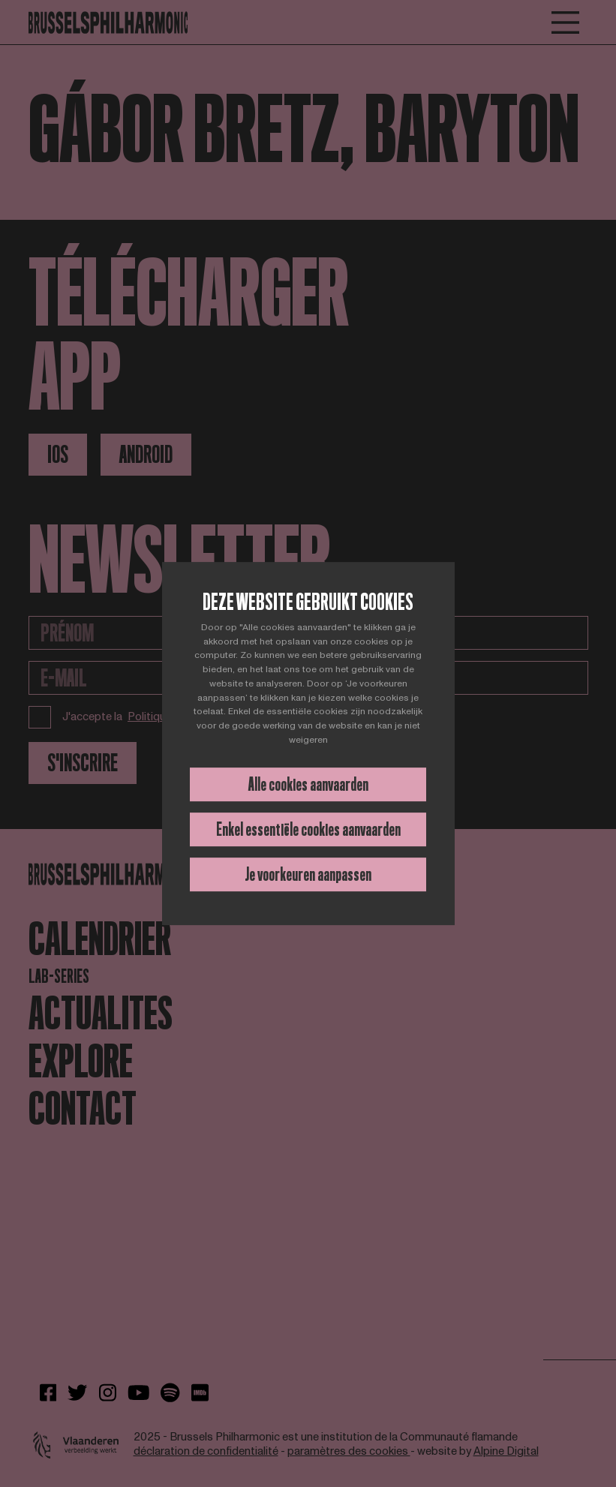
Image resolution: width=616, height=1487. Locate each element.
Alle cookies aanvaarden (308, 784)
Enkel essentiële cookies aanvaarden (308, 829)
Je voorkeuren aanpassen (308, 874)
